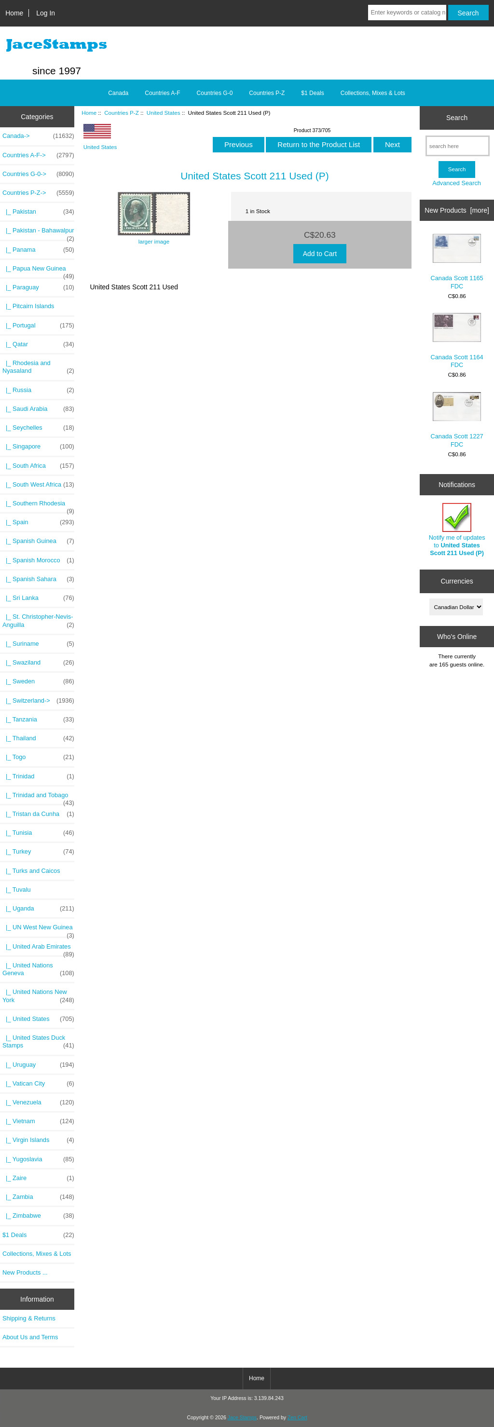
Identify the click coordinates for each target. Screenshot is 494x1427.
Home (14, 13)
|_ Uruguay (38, 1065)
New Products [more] (457, 210)
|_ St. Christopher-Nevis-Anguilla (38, 620)
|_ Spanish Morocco (38, 560)
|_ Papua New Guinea (38, 271)
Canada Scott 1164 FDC (457, 340)
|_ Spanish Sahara (38, 579)
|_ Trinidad (38, 776)
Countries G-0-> (38, 174)
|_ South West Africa (38, 485)
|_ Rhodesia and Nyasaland (38, 367)
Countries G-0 (215, 93)
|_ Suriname (38, 644)
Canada (118, 93)
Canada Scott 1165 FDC (457, 261)
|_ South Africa (38, 466)
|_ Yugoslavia (38, 1159)
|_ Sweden (38, 681)
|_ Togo (38, 757)
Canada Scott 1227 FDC (457, 420)
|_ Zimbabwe (38, 1216)
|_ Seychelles (38, 428)
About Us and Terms (30, 1337)
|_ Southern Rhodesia (38, 506)
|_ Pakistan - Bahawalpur (38, 233)
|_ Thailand (38, 738)
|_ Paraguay (38, 287)
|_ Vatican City (38, 1083)
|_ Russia (38, 390)
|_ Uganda (38, 908)
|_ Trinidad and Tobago (38, 797)
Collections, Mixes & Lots (373, 93)
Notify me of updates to (457, 530)
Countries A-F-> (38, 155)
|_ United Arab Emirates (38, 949)
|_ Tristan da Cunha (38, 814)
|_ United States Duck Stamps (38, 1041)
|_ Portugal (38, 325)
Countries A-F (162, 93)
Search (456, 118)
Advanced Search (456, 183)
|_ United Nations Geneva (38, 969)
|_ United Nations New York (38, 996)
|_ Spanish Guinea (38, 541)
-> (38, 193)
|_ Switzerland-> (38, 701)
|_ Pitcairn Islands (28, 306)
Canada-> (38, 136)
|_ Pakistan (38, 212)
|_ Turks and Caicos (31, 870)
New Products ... (25, 1272)
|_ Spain (38, 522)
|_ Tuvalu (16, 889)
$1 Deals (312, 93)
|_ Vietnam (38, 1121)
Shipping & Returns (28, 1318)
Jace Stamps (242, 1417)
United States (163, 112)
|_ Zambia (38, 1197)
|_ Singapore (38, 446)
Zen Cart (297, 1417)
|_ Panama (38, 250)
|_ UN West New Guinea (38, 930)
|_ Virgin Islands (38, 1140)
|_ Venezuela (38, 1102)
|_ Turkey (38, 852)
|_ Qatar (38, 344)
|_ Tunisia (38, 833)
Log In (45, 13)
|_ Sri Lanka (38, 598)
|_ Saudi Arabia (38, 409)
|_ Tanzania (38, 719)
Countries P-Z (121, 112)
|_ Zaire (38, 1178)
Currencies (456, 581)
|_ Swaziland (38, 662)
